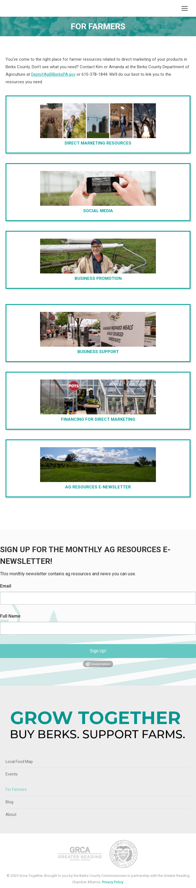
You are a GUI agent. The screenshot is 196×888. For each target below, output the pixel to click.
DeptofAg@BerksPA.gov (53, 74)
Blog (9, 802)
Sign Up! (98, 651)
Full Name (10, 616)
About (11, 814)
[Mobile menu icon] (184, 8)
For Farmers (16, 789)
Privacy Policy (112, 882)
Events (12, 774)
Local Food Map (19, 761)
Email (5, 586)
